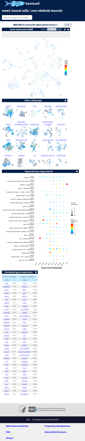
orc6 (6, 378)
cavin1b (24, 332)
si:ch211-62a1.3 (24, 355)
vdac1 (7, 345)
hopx (24, 368)
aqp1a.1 (24, 296)
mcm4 (6, 352)
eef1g (7, 381)
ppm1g (6, 329)
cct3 (6, 361)
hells (6, 306)
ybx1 (6, 283)
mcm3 (6, 296)
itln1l (24, 374)
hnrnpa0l (7, 312)
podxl (24, 329)
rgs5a (24, 338)
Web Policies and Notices (17, 426)
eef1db (6, 358)
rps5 (6, 342)
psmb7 (6, 387)
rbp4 (24, 283)
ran (7, 384)
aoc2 (24, 299)
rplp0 (6, 371)
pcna (6, 355)
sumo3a (6, 325)
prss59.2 (24, 345)
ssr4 (6, 332)
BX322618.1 (24, 394)
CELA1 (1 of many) (24, 352)
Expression (52, 29)
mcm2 (6, 316)
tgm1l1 (24, 384)
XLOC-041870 (24, 348)
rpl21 (6, 364)
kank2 (24, 371)
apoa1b (24, 325)
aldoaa (6, 394)
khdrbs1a (6, 322)
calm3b (6, 348)
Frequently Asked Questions (57, 426)
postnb (24, 312)
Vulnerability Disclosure (55, 432)
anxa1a (24, 378)
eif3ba (6, 338)
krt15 (24, 293)
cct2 (6, 368)
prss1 (24, 303)
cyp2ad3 (24, 364)
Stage (59, 29)
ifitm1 (24, 290)
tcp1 (6, 374)
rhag (24, 322)
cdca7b (6, 335)
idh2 (6, 299)
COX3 (25, 319)
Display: (44, 29)
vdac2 (7, 391)
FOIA (8, 432)
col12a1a (24, 381)
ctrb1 (24, 342)
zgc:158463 (24, 309)
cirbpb (6, 293)
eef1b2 (6, 303)
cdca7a (6, 319)
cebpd (24, 306)
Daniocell (32, 3)
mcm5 (6, 290)
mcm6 (6, 309)
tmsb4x (24, 286)
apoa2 (24, 391)
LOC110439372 (24, 316)
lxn (24, 335)
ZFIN (68, 24)
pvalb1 (24, 387)
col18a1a (24, 361)
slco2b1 (24, 358)
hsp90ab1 (6, 286)
